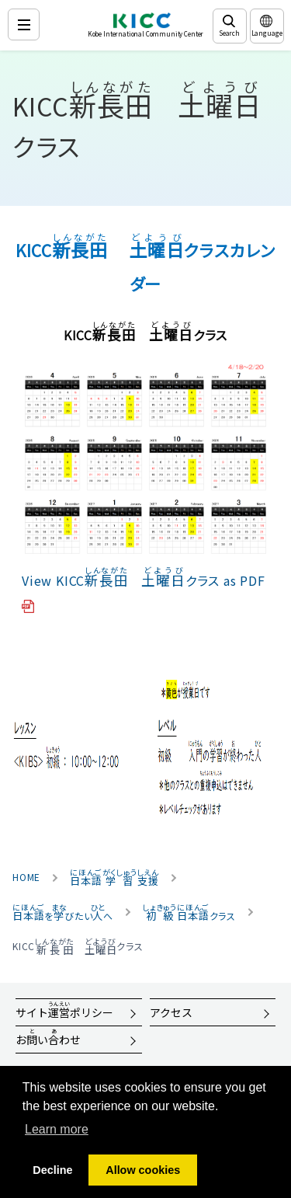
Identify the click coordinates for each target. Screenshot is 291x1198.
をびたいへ (62, 912)
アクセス (171, 1012)
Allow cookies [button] (143, 1170)
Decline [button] (52, 1170)
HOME (26, 877)
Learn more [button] (56, 1129)
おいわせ (48, 1037)
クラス (189, 912)
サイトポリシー (64, 1010)
